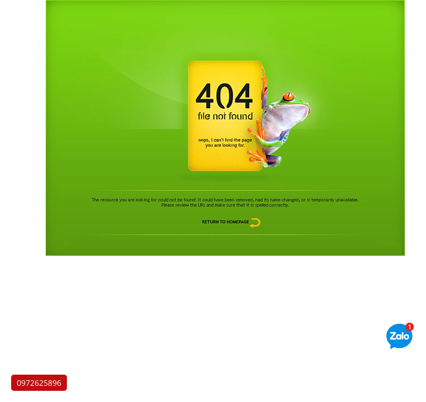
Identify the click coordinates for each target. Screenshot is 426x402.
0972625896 (39, 382)
